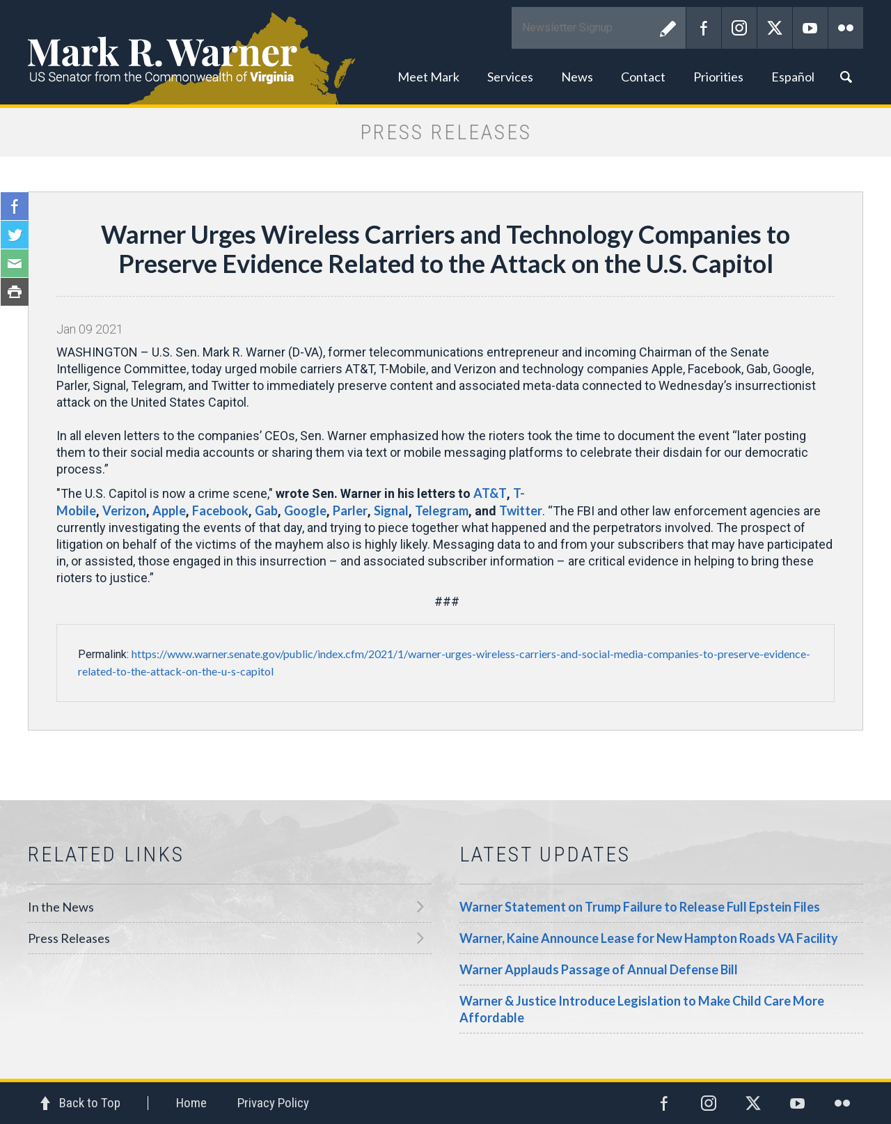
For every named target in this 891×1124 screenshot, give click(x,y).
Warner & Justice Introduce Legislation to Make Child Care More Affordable (641, 1009)
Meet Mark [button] (428, 76)
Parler (350, 510)
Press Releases (69, 938)
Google (305, 510)
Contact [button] (643, 76)
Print (15, 292)
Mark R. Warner (445, 52)
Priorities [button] (718, 76)
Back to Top (89, 1103)
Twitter (774, 28)
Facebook (703, 28)
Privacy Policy (273, 1103)
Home (191, 1103)
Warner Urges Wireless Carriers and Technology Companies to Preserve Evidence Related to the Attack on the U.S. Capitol (445, 249)
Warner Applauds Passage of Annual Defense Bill (598, 969)
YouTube (810, 28)
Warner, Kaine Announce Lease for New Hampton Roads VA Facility (648, 938)
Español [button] (792, 76)
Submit (668, 28)
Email (15, 263)
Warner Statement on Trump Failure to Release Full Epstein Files (639, 906)
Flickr (845, 28)
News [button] (577, 76)
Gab (266, 510)
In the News (61, 906)
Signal (391, 510)
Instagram (739, 28)
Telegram (441, 510)
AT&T (490, 493)
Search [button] (845, 76)
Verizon (124, 510)
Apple (169, 510)
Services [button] (510, 76)
